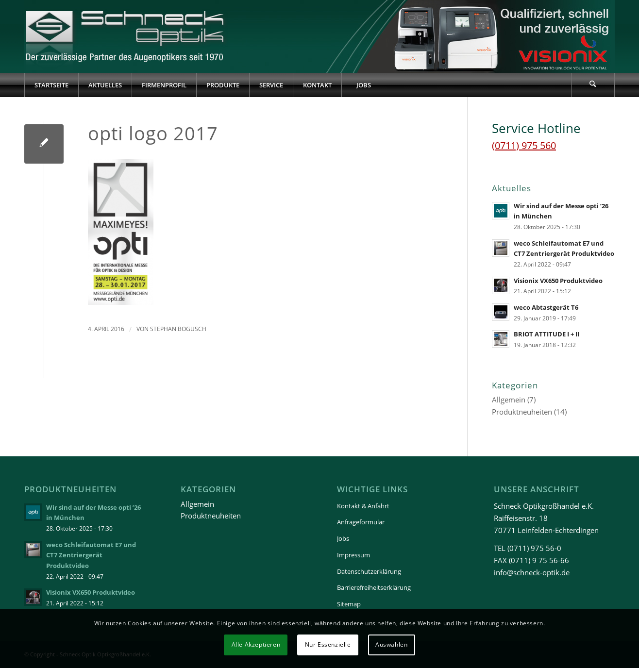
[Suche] (593, 85)
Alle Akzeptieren (256, 644)
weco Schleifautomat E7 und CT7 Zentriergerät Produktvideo (91, 555)
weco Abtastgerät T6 (546, 307)
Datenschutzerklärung (369, 571)
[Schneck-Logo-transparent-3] (126, 36)
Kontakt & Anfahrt (363, 505)
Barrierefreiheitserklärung (374, 587)
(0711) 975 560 (524, 145)
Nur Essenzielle (328, 644)
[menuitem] (51, 85)
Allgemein (508, 399)
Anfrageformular (361, 522)
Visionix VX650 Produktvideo (558, 280)
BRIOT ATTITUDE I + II (546, 334)
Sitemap (349, 604)
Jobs (343, 538)
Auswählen (391, 644)
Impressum (353, 555)
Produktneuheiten (522, 412)
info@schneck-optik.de (532, 572)
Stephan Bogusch (178, 329)
